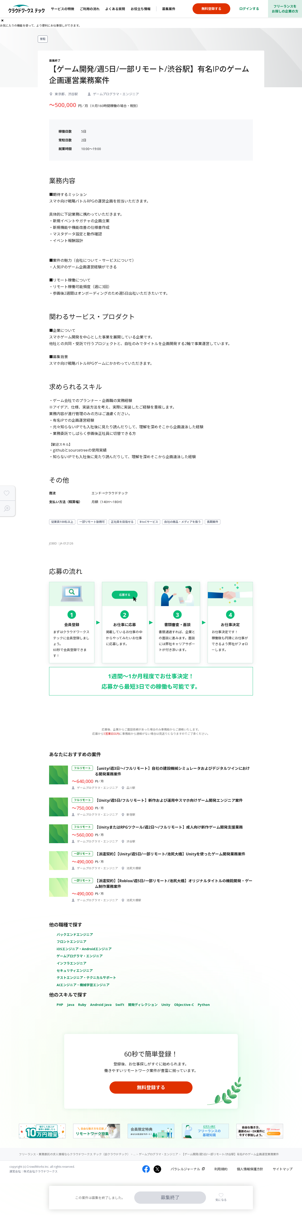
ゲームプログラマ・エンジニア (80, 956)
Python (204, 1004)
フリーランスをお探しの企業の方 (285, 8)
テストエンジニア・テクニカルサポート (86, 977)
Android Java (101, 1004)
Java (70, 1004)
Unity (165, 1004)
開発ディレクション (143, 1004)
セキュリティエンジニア (75, 970)
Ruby (82, 1004)
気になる (221, 1200)
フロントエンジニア (71, 941)
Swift (119, 1004)
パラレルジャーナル (185, 1169)
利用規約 (220, 1169)
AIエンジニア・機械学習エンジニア (83, 985)
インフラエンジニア (71, 963)
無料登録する (151, 1087)
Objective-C (184, 1004)
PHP (60, 1004)
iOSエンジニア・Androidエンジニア (84, 949)
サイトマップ (283, 1169)
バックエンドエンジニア (75, 934)
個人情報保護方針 (250, 1169)
